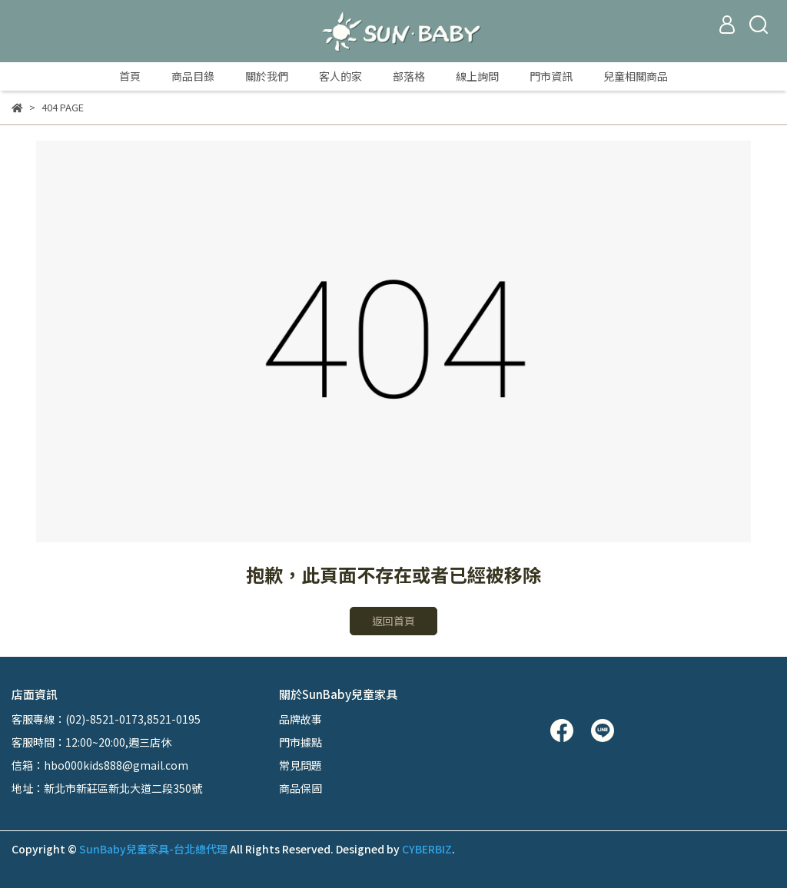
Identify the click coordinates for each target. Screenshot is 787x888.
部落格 (409, 76)
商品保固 (300, 788)
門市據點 (300, 742)
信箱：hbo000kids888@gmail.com (100, 765)
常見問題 (300, 765)
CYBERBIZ (427, 849)
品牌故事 (300, 719)
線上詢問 (477, 76)
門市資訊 (551, 76)
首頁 (130, 76)
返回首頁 (393, 620)
